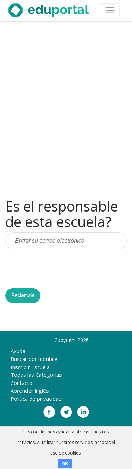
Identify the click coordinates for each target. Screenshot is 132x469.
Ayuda (18, 351)
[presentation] (58, 269)
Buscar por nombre (34, 358)
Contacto (21, 382)
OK (65, 464)
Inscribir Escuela (30, 366)
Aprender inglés (30, 390)
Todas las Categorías (36, 374)
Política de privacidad (36, 398)
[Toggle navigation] (110, 10)
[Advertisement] (66, 109)
